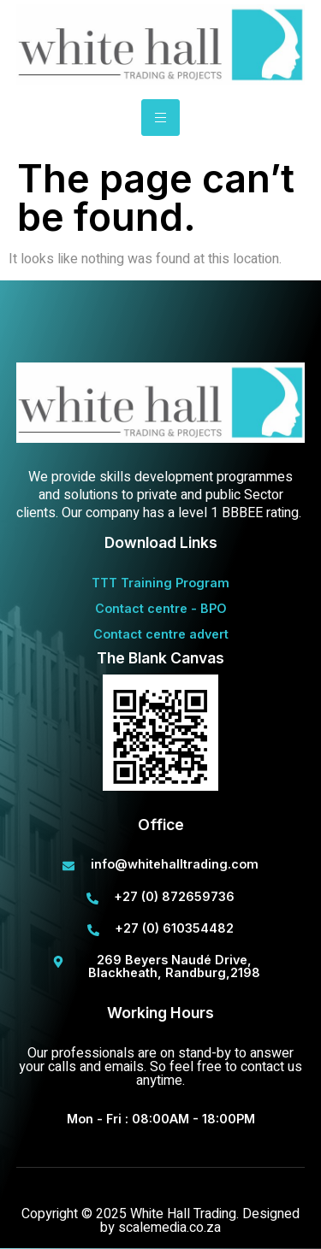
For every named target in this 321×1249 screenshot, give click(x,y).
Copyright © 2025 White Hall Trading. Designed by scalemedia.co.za (160, 1221)
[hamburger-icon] (160, 117)
